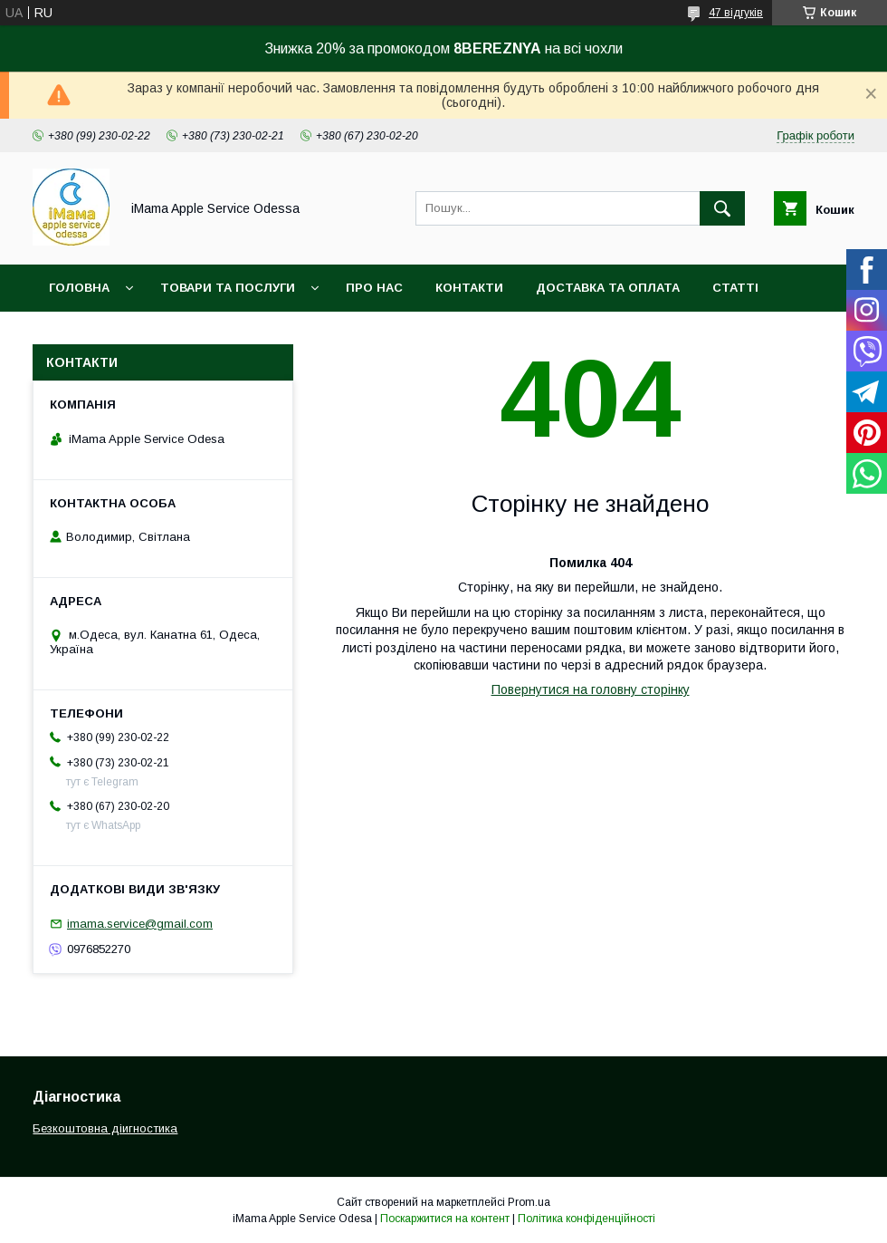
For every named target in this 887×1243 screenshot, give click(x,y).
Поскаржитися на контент (445, 1218)
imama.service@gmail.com (140, 923)
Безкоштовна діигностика (105, 1128)
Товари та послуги (227, 287)
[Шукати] (722, 208)
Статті (735, 287)
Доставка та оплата (608, 287)
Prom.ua (529, 1202)
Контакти (469, 287)
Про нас (374, 287)
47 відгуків (736, 12)
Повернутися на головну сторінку (590, 689)
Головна (79, 287)
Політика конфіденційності (586, 1218)
